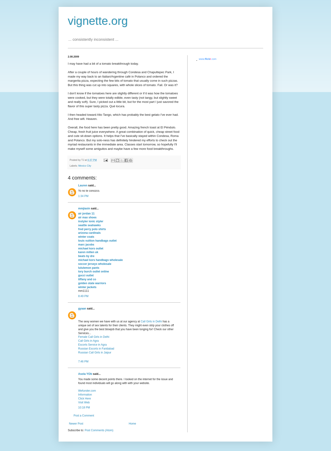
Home (132, 423)
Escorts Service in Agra (92, 344)
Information (85, 394)
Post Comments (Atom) (99, 430)
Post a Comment (84, 415)
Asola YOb (85, 374)
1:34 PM (83, 196)
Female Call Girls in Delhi (93, 336)
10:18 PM (84, 407)
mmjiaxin (84, 208)
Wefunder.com (87, 390)
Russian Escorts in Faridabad (96, 348)
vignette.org (98, 20)
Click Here (84, 398)
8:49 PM (83, 296)
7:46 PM (83, 361)
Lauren (82, 185)
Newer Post (76, 423)
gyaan (82, 308)
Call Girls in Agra (88, 340)
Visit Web (84, 402)
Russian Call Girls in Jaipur (94, 352)
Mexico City (84, 165)
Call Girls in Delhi (151, 321)
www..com (207, 59)
